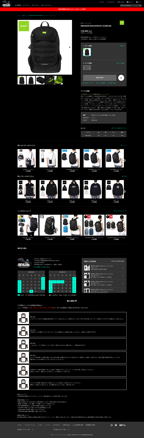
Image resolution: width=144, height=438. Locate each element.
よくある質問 (101, 83)
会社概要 (38, 267)
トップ (19, 15)
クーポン (101, 2)
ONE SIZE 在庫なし (87, 67)
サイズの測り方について (120, 128)
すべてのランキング (121, 211)
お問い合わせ (120, 2)
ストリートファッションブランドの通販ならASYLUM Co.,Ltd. (66, 435)
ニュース (47, 425)
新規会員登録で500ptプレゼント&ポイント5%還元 (72, 9)
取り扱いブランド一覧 (23, 429)
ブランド (27, 5)
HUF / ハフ (84, 23)
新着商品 (19, 5)
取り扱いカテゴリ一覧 (60, 429)
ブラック (87, 52)
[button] (70, 47)
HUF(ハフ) (24, 15)
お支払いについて (89, 83)
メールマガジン (111, 2)
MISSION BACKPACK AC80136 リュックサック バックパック (42, 15)
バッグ (89, 23)
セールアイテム (47, 5)
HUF (125, 176)
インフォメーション (30, 425)
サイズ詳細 (121, 63)
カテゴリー (36, 5)
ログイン (20, 425)
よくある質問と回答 (77, 425)
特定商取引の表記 (90, 425)
